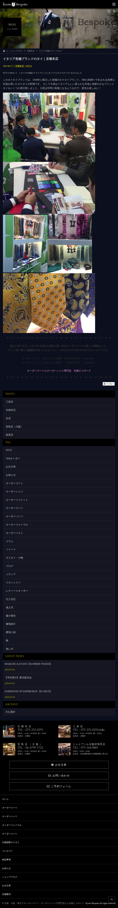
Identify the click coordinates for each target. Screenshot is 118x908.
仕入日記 (11, 599)
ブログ (9, 566)
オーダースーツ (14, 508)
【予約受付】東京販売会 (18, 677)
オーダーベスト (14, 533)
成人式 (9, 607)
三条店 (9, 401)
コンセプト (7, 851)
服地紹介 (11, 624)
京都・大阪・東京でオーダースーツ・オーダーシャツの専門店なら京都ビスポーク (44, 903)
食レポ (9, 648)
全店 (8, 418)
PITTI (29, 66)
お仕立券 (11, 466)
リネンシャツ (13, 582)
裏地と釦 (11, 632)
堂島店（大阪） (14, 426)
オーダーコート (14, 483)
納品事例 (6, 859)
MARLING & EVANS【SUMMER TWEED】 (28, 664)
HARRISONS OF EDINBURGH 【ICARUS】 (28, 691)
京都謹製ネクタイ (10, 842)
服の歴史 (11, 615)
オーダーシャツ (14, 491)
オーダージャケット (17, 500)
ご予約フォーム (59, 786)
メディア (11, 574)
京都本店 (30, 51)
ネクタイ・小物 (14, 557)
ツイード (11, 549)
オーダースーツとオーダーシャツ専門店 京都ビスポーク (59, 370)
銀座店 (9, 434)
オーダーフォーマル (17, 524)
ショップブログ (16, 51)
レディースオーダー (17, 590)
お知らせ (11, 475)
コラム (9, 541)
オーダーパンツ (14, 516)
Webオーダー (13, 458)
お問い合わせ (59, 775)
